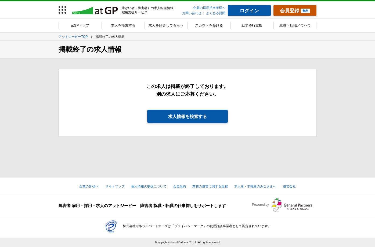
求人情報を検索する (187, 116)
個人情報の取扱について (149, 186)
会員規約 (179, 186)
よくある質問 (215, 13)
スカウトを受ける (209, 25)
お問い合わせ (191, 13)
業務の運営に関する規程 (210, 186)
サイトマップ (115, 186)
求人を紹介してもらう (166, 25)
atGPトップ (80, 25)
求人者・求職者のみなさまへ (255, 186)
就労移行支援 (251, 25)
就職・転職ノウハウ (295, 25)
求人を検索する (123, 25)
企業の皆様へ (89, 186)
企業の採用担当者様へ (209, 8)
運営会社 (289, 186)
